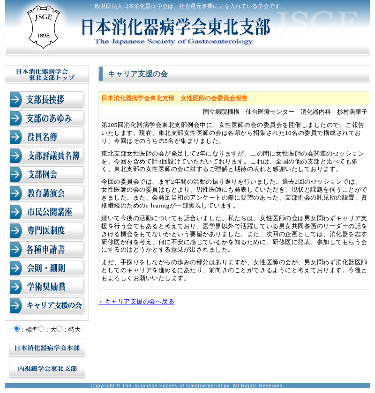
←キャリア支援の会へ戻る (136, 301)
